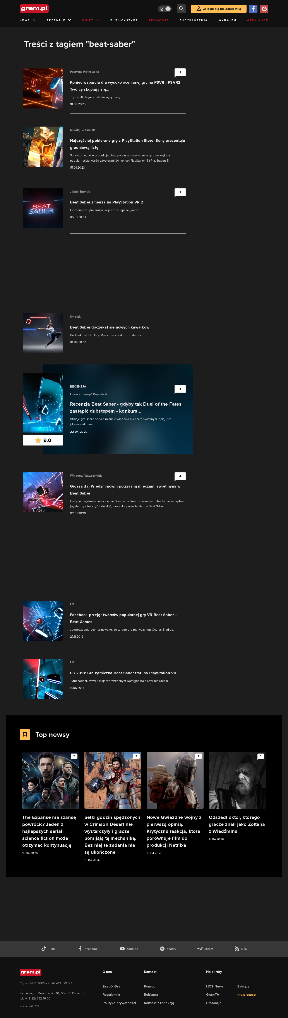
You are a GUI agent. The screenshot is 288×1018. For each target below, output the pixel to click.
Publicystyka (124, 20)
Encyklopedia (194, 20)
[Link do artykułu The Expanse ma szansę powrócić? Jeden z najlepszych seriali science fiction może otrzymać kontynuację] (51, 804)
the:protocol (247, 994)
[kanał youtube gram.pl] (129, 949)
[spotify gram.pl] (168, 949)
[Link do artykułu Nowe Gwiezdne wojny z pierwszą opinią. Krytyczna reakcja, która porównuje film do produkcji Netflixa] (175, 804)
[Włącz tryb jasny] (165, 8)
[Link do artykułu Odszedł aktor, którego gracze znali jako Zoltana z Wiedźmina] (237, 797)
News (28, 20)
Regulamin (111, 994)
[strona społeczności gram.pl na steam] (205, 949)
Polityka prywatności (119, 1002)
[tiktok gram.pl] (48, 949)
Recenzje (59, 20)
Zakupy (243, 986)
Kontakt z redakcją (159, 1002)
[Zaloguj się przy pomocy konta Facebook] (253, 9)
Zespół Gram (113, 986)
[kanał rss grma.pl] (240, 949)
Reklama (151, 994)
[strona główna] (45, 8)
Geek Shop (257, 20)
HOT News (215, 986)
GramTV (212, 994)
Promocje (159, 20)
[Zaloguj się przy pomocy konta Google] (264, 9)
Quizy (91, 20)
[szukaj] (181, 8)
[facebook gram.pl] (88, 949)
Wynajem (228, 20)
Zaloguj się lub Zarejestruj (222, 9)
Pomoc (149, 986)
